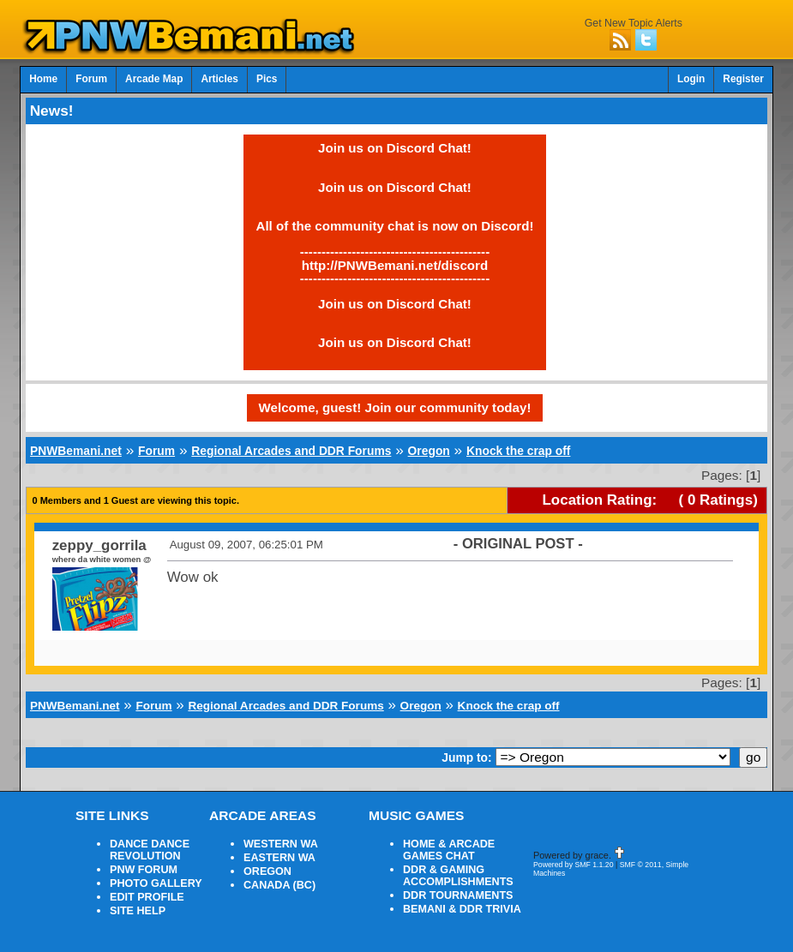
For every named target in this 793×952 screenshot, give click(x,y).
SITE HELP (137, 911)
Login (691, 79)
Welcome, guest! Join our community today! (395, 407)
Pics (266, 79)
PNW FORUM (143, 870)
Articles (219, 79)
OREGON (267, 871)
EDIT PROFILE (147, 897)
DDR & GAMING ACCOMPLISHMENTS (458, 876)
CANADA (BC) (279, 885)
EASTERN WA (279, 858)
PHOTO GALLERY (156, 883)
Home (43, 79)
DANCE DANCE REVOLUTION (149, 850)
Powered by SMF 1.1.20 (573, 864)
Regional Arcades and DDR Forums (291, 451)
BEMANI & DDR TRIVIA (462, 909)
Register (743, 79)
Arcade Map (154, 79)
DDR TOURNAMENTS (458, 895)
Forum (91, 79)
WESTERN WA (280, 844)
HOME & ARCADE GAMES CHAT (449, 850)
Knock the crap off (518, 451)
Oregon (429, 451)
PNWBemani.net (76, 451)
